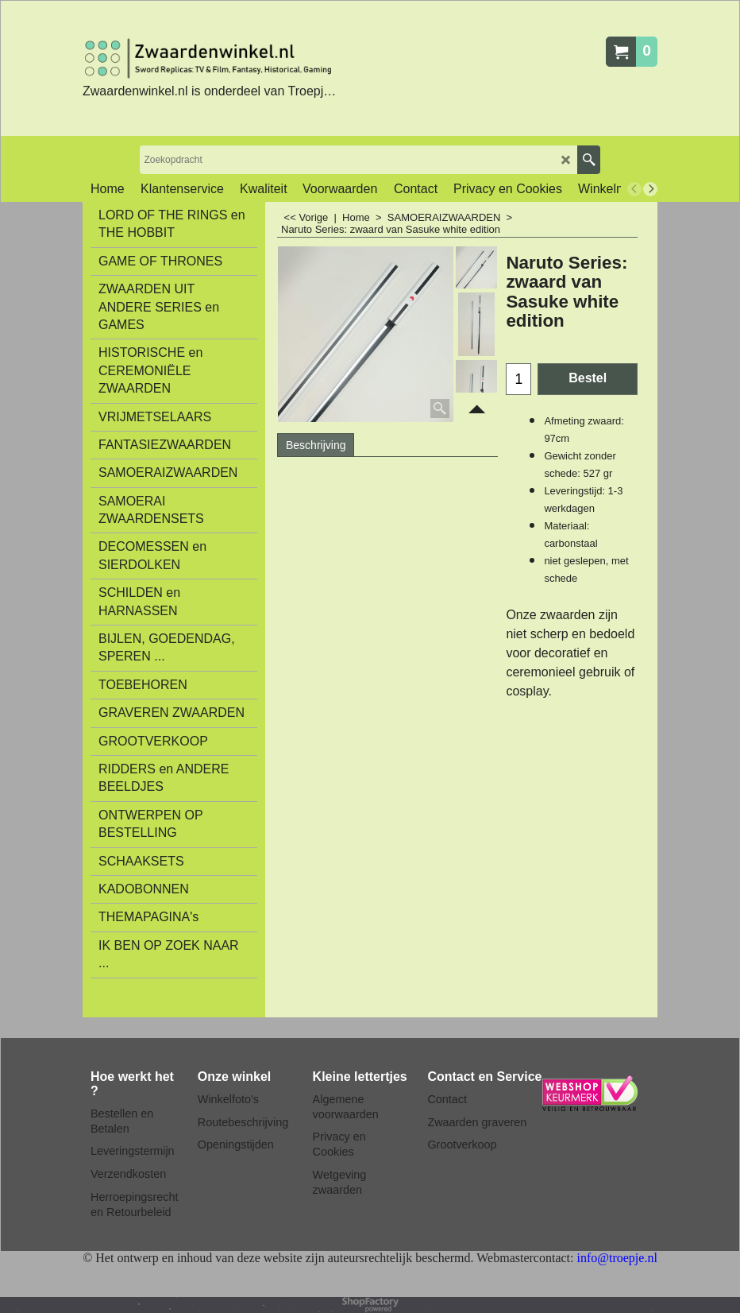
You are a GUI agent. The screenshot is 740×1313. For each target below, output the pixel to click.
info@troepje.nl (616, 1258)
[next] (650, 189)
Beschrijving (315, 445)
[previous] (634, 189)
